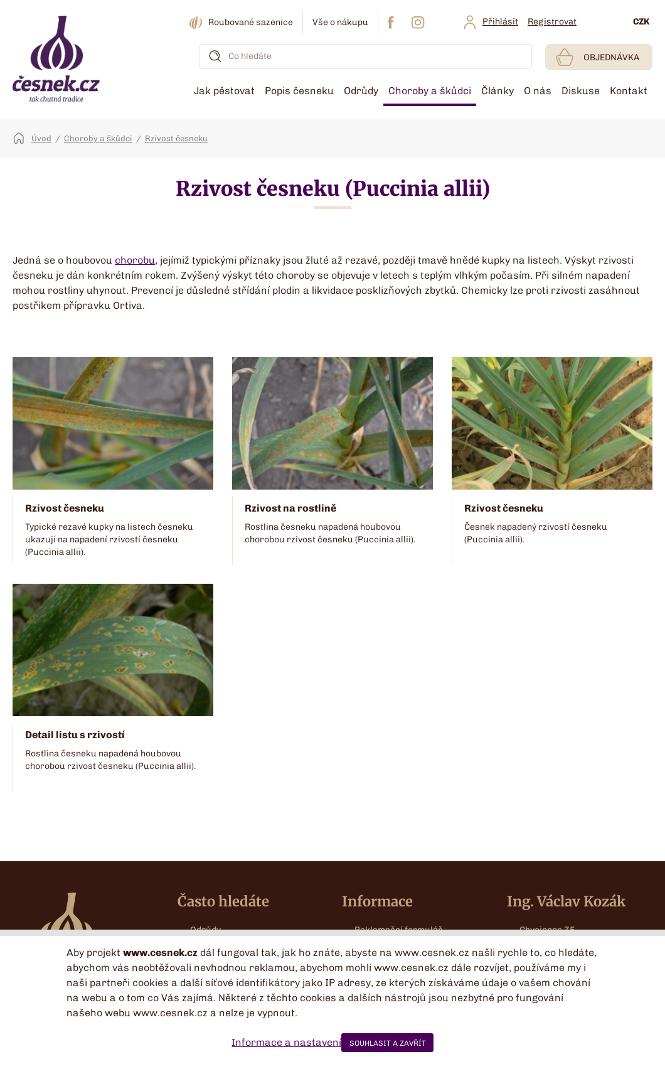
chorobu (135, 260)
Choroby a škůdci (98, 138)
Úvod (41, 138)
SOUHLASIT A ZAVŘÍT (387, 1043)
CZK (641, 21)
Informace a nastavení (286, 1042)
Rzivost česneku (176, 138)
